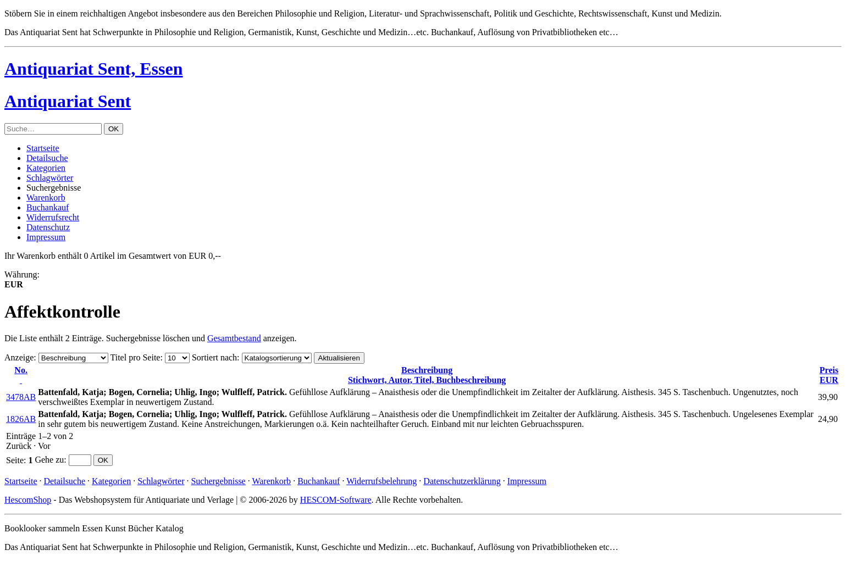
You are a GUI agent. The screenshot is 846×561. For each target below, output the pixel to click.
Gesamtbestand (234, 338)
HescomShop (27, 499)
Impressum (45, 237)
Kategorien (45, 168)
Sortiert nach (214, 357)
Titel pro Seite (135, 357)
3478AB (21, 397)
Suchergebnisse (218, 481)
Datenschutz (48, 227)
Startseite (42, 148)
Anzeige (19, 357)
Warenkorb (45, 197)
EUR (829, 375)
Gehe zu (49, 459)
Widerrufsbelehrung (381, 481)
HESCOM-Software (336, 499)
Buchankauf (47, 207)
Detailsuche (47, 158)
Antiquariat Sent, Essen (93, 69)
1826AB (21, 419)
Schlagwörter (49, 177)
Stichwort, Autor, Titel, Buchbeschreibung (427, 375)
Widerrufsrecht (52, 217)
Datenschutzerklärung (461, 481)
